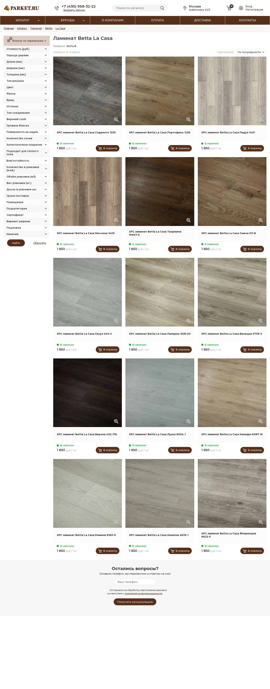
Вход (249, 6)
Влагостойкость (18, 160)
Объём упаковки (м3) (21, 176)
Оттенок (12, 106)
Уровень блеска (18, 125)
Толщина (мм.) (16, 74)
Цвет (10, 87)
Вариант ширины (18, 221)
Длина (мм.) (14, 61)
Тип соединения (18, 112)
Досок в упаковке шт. (22, 189)
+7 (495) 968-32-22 (79, 6)
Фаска (11, 93)
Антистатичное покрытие (24, 144)
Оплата (157, 20)
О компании (112, 20)
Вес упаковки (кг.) (19, 183)
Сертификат (15, 215)
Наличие (13, 234)
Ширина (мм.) (16, 68)
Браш (10, 100)
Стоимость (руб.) (18, 49)
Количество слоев (19, 138)
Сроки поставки (18, 195)
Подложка (14, 227)
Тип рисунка (15, 80)
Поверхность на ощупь (22, 132)
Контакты (247, 20)
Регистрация (254, 9)
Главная (9, 28)
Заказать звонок (74, 10)
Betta (71, 46)
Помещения (15, 202)
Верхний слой (16, 119)
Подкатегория (17, 208)
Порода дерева (18, 55)
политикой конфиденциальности (143, 593)
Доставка (202, 20)
